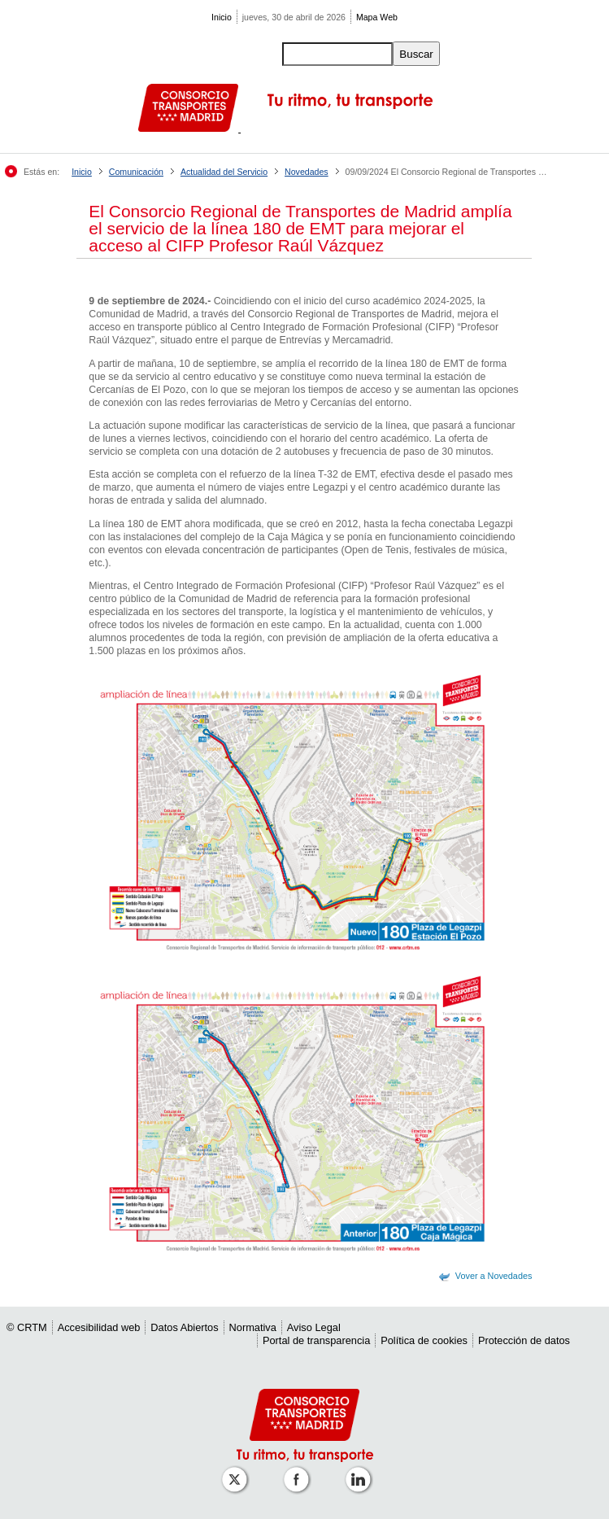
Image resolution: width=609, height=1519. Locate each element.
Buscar (416, 54)
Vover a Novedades (494, 1276)
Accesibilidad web (99, 1327)
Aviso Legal (314, 1327)
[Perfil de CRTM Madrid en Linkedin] (361, 1471)
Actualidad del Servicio (224, 172)
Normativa (252, 1327)
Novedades (306, 172)
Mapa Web (377, 17)
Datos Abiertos (184, 1327)
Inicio (221, 17)
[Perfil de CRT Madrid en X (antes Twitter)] (237, 1471)
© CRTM (27, 1327)
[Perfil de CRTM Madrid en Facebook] (299, 1471)
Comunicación (136, 172)
